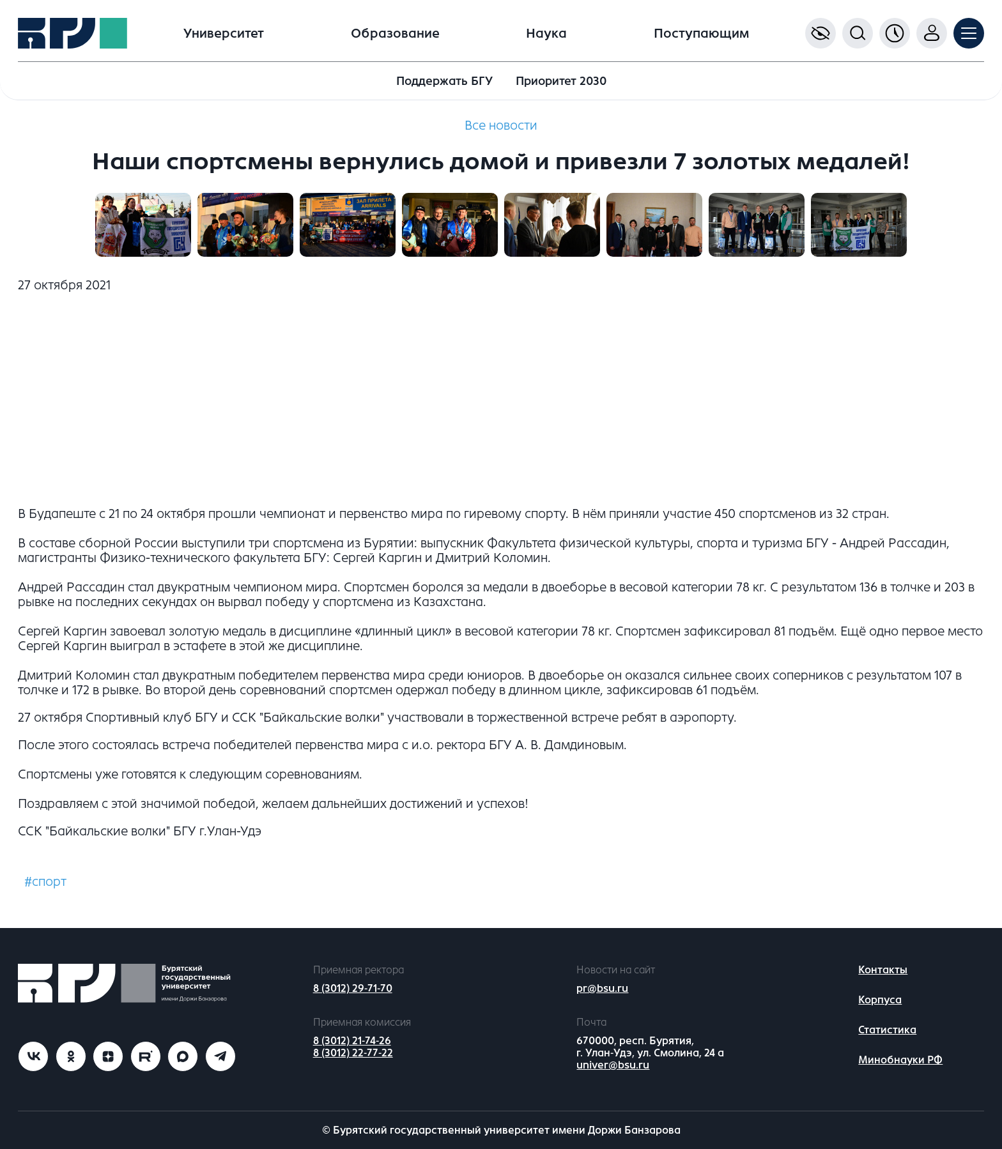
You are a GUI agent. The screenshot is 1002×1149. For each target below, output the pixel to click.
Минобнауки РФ (900, 1059)
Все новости (501, 125)
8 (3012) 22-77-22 (353, 1052)
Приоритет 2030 (561, 81)
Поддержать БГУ (444, 81)
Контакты (882, 969)
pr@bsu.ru (602, 988)
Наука (546, 33)
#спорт (45, 881)
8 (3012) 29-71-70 (352, 988)
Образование (395, 33)
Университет (223, 33)
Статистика (887, 1029)
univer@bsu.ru (612, 1065)
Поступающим (701, 33)
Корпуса (880, 999)
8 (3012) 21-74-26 (352, 1040)
